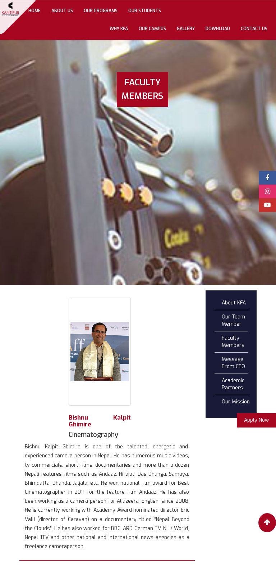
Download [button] (218, 29)
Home (37, 10)
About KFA (234, 302)
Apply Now (256, 420)
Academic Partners (233, 384)
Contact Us (254, 29)
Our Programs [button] (101, 11)
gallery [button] (186, 29)
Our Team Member (233, 320)
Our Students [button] (144, 11)
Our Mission (236, 401)
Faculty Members (233, 342)
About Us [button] (62, 11)
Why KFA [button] (119, 29)
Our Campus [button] (152, 29)
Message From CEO (233, 363)
